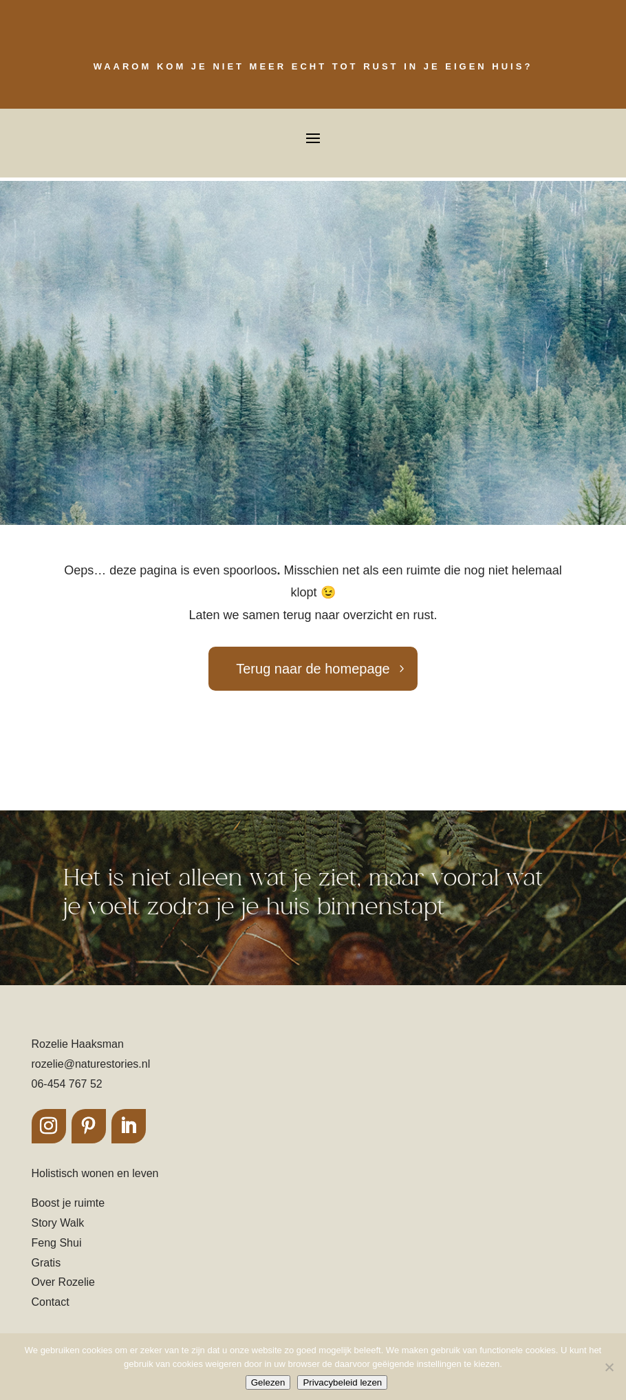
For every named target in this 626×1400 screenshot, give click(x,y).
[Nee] (609, 1367)
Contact (50, 1302)
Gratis (46, 1263)
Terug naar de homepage (313, 668)
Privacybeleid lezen (342, 1382)
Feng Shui (57, 1243)
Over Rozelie (63, 1282)
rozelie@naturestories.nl (91, 1064)
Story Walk (58, 1223)
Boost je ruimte (68, 1203)
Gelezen (268, 1382)
